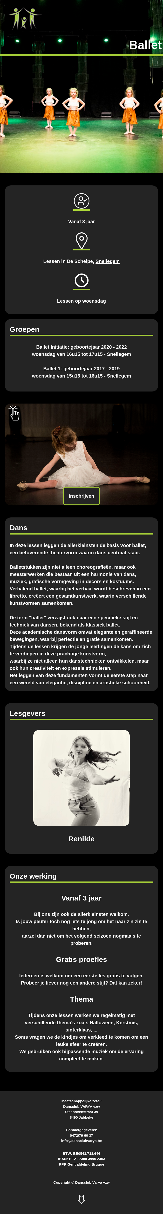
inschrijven (81, 496)
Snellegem (107, 261)
